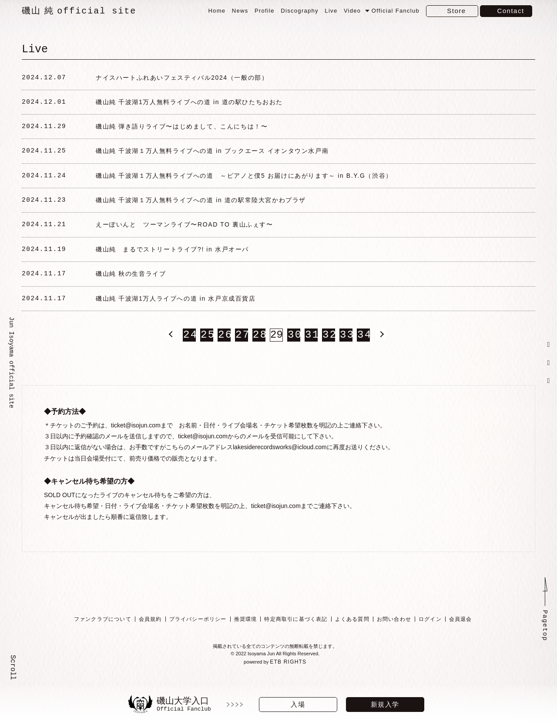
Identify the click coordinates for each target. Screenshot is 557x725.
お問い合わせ (393, 633)
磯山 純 (79, 11)
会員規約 (149, 633)
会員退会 (460, 633)
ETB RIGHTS (289, 677)
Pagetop (545, 640)
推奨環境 (245, 633)
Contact (510, 10)
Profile (265, 10)
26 (224, 349)
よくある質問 (352, 633)
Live (331, 10)
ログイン (430, 633)
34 (363, 349)
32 (328, 349)
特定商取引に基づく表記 (295, 633)
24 (189, 349)
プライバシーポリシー (197, 633)
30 (294, 349)
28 (259, 349)
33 (346, 349)
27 (241, 349)
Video (352, 10)
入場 (298, 704)
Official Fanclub (395, 10)
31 (311, 349)
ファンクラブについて (102, 633)
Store (456, 10)
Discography (300, 10)
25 (207, 349)
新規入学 (385, 704)
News (240, 10)
